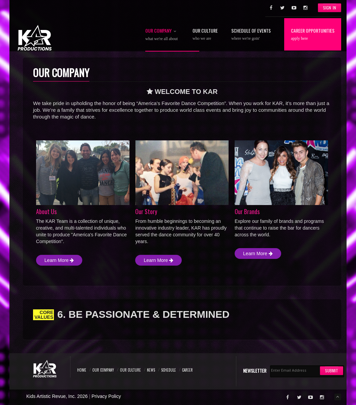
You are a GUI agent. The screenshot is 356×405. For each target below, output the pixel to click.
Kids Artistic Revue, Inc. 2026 (57, 396)
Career (187, 370)
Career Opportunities (312, 34)
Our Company (162, 34)
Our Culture (205, 34)
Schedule (168, 370)
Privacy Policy (106, 396)
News (151, 370)
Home (81, 370)
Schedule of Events (251, 34)
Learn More (59, 260)
